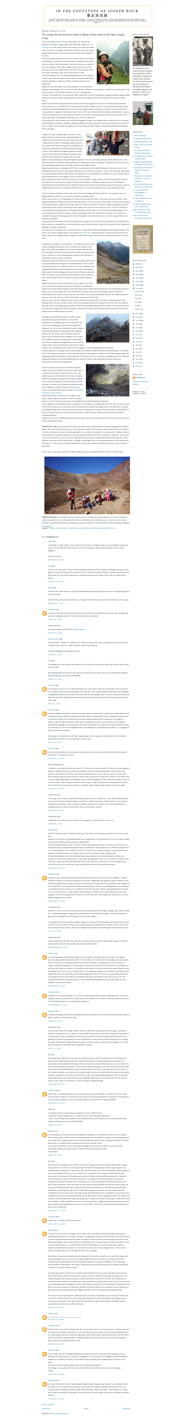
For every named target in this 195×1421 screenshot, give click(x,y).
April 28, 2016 (55, 1021)
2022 (137, 352)
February (138, 291)
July (136, 305)
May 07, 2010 (54, 704)
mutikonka (52, 874)
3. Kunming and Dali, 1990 (142, 142)
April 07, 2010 (55, 655)
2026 (137, 366)
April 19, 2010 (55, 679)
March (137, 295)
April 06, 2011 (55, 824)
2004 (137, 267)
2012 (137, 317)
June (137, 302)
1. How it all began (139, 135)
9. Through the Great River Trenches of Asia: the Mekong (142, 178)
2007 (137, 278)
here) (50, 443)
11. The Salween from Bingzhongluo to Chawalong (140, 192)
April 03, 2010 (55, 633)
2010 (137, 288)
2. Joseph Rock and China (142, 138)
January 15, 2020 (57, 1211)
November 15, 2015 (58, 1005)
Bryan (50, 588)
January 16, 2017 (57, 1103)
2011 (137, 313)
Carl (49, 566)
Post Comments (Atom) (60, 1413)
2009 (137, 285)
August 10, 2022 (56, 1374)
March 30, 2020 (56, 1344)
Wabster (51, 953)
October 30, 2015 (57, 986)
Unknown (51, 609)
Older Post (126, 1408)
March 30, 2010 (56, 560)
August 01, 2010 (56, 758)
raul (49, 661)
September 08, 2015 (58, 947)
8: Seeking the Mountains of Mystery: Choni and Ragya (143, 170)
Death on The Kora (84, 233)
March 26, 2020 (56, 1307)
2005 (137, 271)
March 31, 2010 (56, 603)
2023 (137, 356)
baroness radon (53, 639)
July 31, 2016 (54, 1048)
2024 (137, 359)
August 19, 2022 (56, 1399)
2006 (137, 274)
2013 (137, 320)
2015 (137, 327)
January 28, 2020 (57, 1224)
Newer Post (46, 1408)
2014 (137, 324)
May (137, 298)
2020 (137, 345)
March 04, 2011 (56, 810)
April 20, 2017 (55, 1125)
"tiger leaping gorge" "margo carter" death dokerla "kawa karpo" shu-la (82, 528)
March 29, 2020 (56, 1319)
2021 (137, 349)
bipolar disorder (80, 629)
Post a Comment (48, 1405)
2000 (137, 264)
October (138, 309)
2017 (137, 335)
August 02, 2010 (56, 789)
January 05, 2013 (57, 868)
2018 (137, 338)
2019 (137, 342)
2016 (137, 331)
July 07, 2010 (54, 742)
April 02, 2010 (55, 619)
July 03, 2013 (54, 931)
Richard (51, 830)
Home (86, 1408)
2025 (137, 363)
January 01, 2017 (57, 1084)
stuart (50, 541)
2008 (137, 281)
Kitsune (50, 1230)
